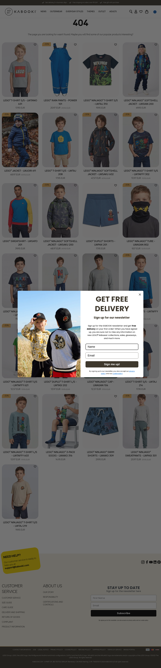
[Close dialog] (140, 294)
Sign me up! (112, 364)
